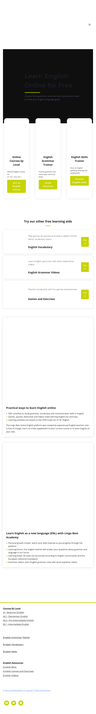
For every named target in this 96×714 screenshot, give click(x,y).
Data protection (42, 689)
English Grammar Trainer (16, 636)
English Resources (13, 662)
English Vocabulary (13, 644)
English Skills (10, 651)
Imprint (29, 689)
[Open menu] (90, 24)
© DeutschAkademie (13, 689)
